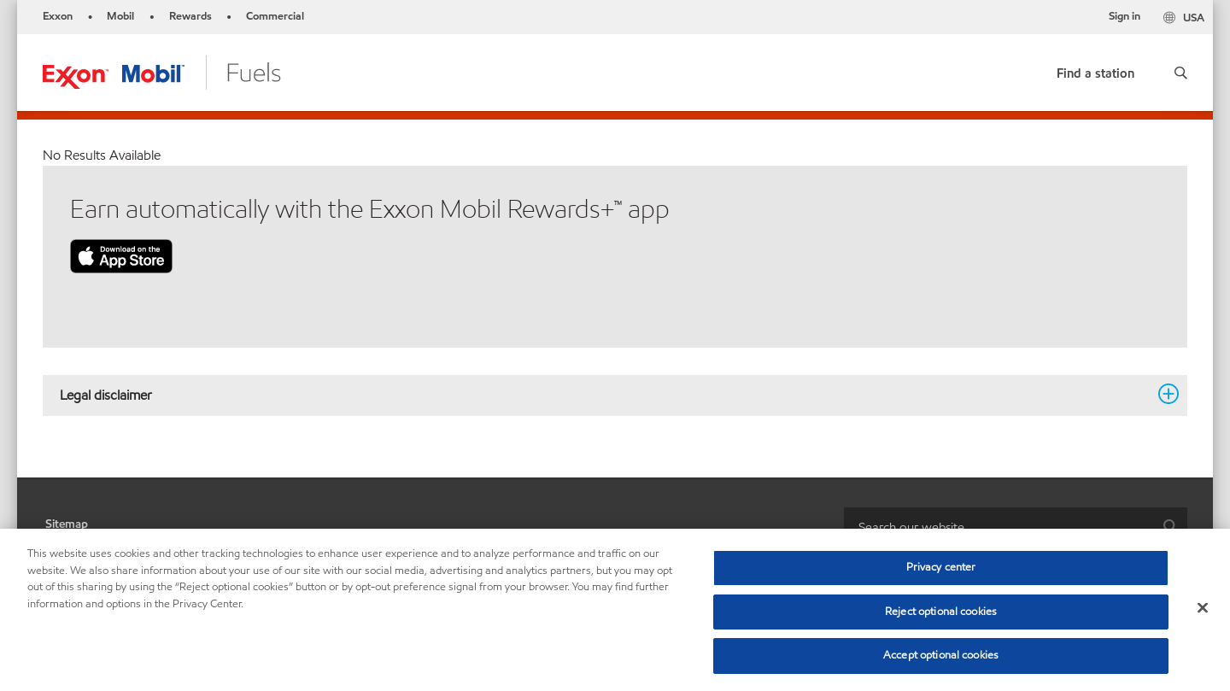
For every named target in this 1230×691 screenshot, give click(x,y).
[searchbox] (998, 526)
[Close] (1202, 608)
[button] (1181, 72)
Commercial (275, 16)
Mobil (120, 16)
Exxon (58, 16)
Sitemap (66, 524)
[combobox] (1015, 526)
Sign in (1124, 16)
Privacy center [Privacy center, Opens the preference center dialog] (941, 567)
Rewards (190, 16)
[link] (1095, 70)
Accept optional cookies (941, 655)
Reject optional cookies (941, 611)
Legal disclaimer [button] (605, 394)
